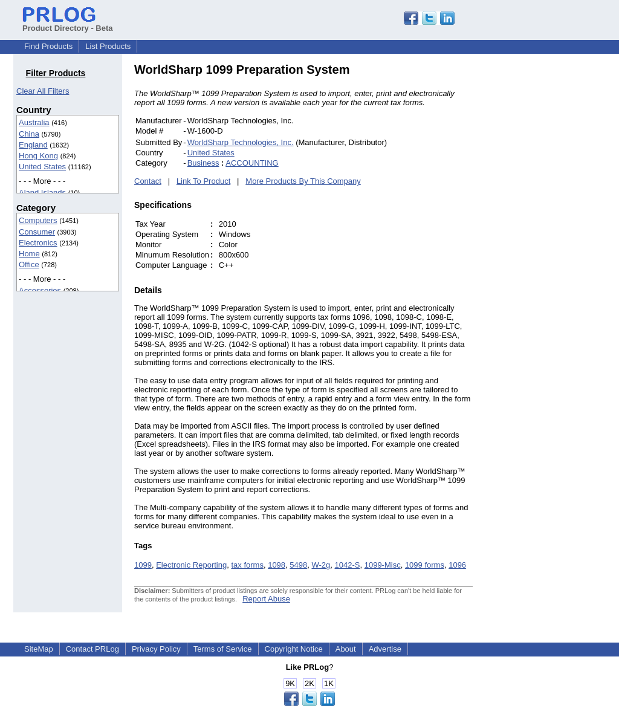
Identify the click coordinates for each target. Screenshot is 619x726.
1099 (143, 564)
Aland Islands (42, 192)
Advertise (385, 648)
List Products (108, 46)
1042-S (347, 564)
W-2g (320, 564)
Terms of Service (222, 648)
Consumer (37, 231)
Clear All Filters (42, 91)
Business (203, 162)
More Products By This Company (303, 181)
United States (42, 166)
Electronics (38, 242)
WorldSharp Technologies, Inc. (240, 142)
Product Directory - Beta (67, 24)
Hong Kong (38, 155)
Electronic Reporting (191, 564)
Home (29, 253)
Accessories (40, 290)
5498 (298, 564)
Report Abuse (266, 598)
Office (29, 264)
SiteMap (38, 648)
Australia (34, 122)
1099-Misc (383, 564)
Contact (147, 181)
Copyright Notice (294, 648)
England (33, 144)
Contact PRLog (92, 648)
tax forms (247, 564)
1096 (457, 564)
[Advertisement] (554, 244)
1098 (276, 564)
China (29, 133)
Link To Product (203, 181)
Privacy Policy (156, 648)
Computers (38, 220)
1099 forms (424, 564)
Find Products (48, 46)
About (345, 648)
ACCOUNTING (251, 162)
